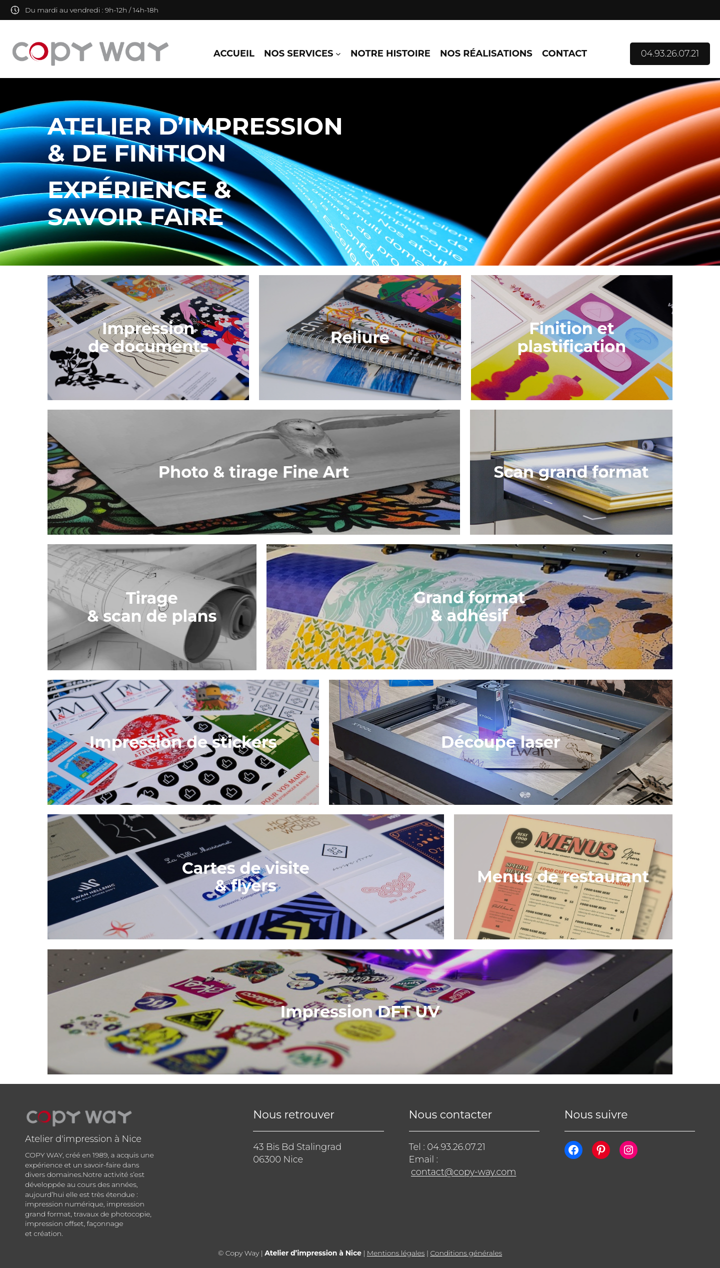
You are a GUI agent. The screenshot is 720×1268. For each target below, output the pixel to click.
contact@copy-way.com (463, 1171)
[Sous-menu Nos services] (338, 54)
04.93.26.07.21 (670, 53)
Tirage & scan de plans (151, 607)
